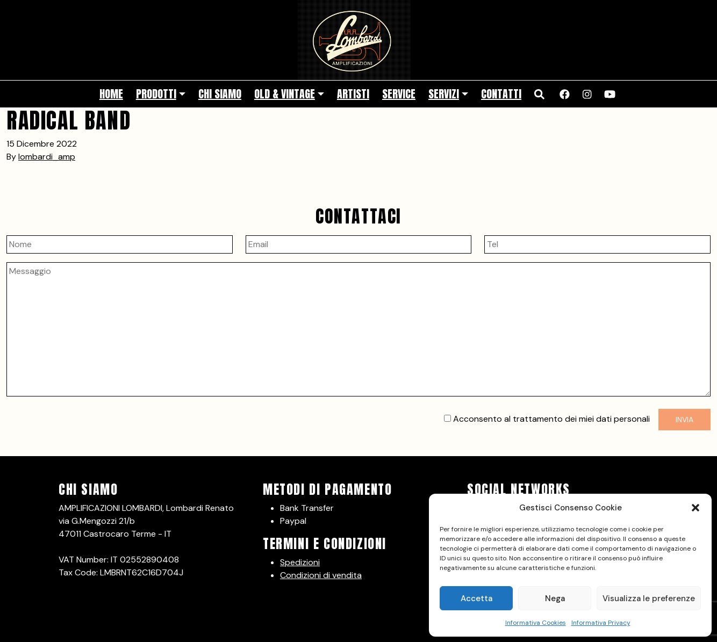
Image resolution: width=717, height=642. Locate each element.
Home (111, 93)
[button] (695, 507)
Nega (555, 598)
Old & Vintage (284, 93)
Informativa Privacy (600, 622)
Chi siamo (219, 93)
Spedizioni (300, 562)
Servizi (443, 93)
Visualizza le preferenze (649, 598)
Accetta (476, 598)
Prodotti (156, 93)
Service (398, 93)
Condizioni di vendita (321, 575)
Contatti (501, 93)
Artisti (353, 93)
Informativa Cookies (535, 622)
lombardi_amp (46, 156)
